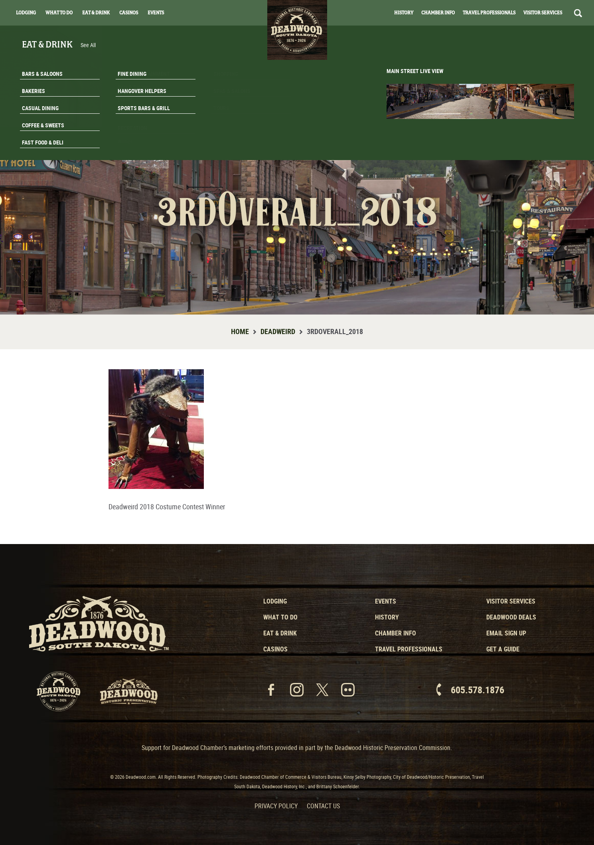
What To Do (59, 13)
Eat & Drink (96, 13)
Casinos (128, 13)
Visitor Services (542, 13)
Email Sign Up (506, 633)
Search (578, 13)
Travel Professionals (489, 13)
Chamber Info (438, 13)
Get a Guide (502, 649)
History (403, 13)
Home (240, 331)
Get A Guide (545, 149)
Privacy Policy (276, 805)
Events (156, 13)
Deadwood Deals (511, 617)
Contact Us (323, 805)
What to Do (280, 617)
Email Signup (545, 129)
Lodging (26, 13)
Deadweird (277, 331)
